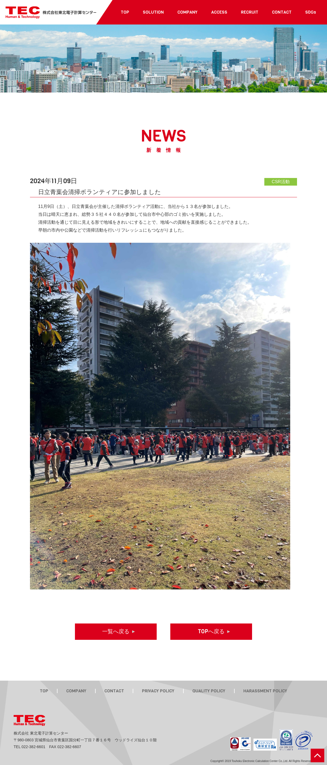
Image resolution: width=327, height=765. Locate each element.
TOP (44, 691)
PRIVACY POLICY (158, 691)
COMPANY (76, 691)
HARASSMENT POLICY (265, 691)
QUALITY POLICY (208, 691)
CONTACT (114, 691)
